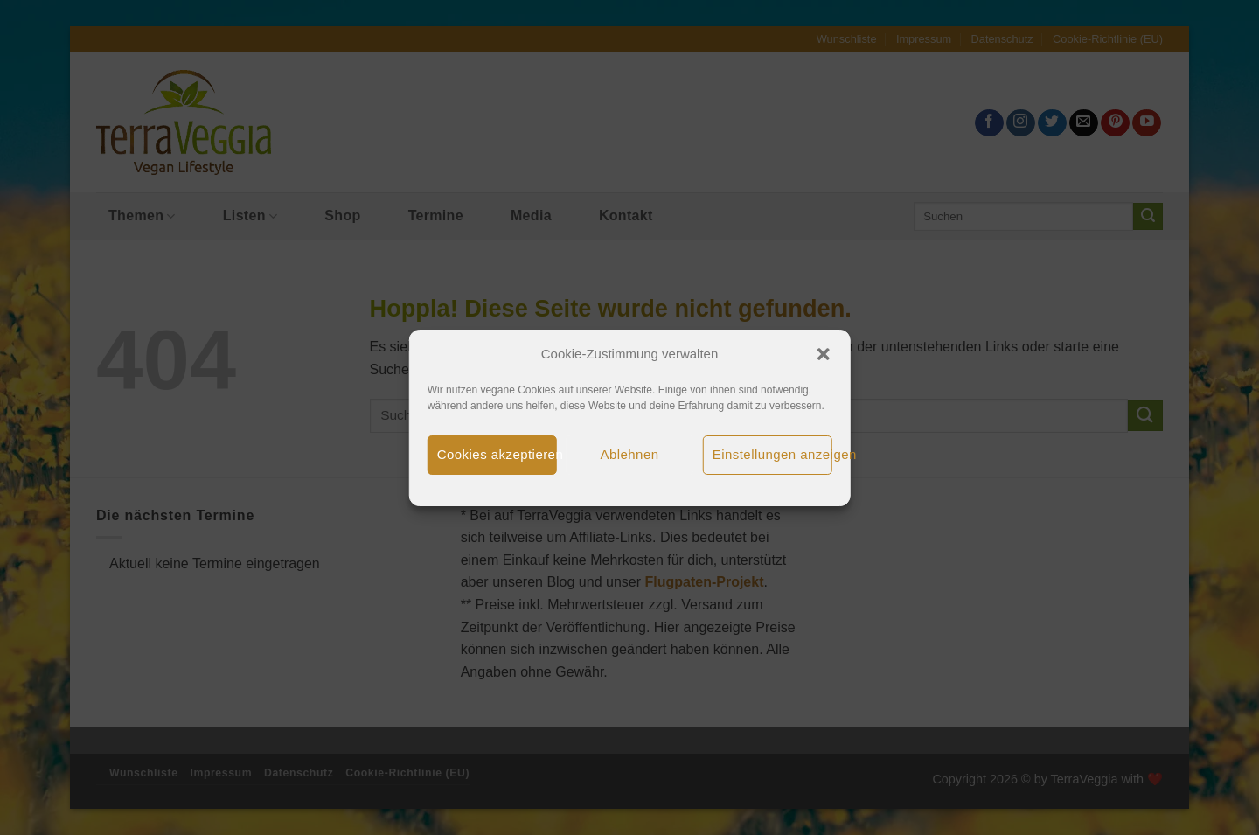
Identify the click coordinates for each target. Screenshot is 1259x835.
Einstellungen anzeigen (772, 454)
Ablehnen (630, 454)
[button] (822, 354)
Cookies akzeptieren (497, 454)
